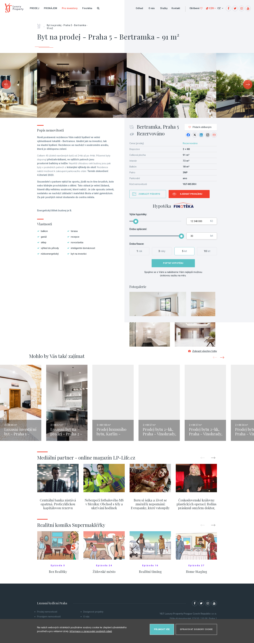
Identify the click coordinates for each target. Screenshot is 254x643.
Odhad (139, 8)
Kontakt (176, 8)
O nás (152, 8)
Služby (163, 8)
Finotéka (87, 8)
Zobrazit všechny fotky (202, 353)
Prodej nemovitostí (47, 614)
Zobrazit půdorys (149, 194)
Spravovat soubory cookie (196, 628)
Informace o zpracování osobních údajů (90, 629)
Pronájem (50, 8)
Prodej (34, 8)
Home (40, 25)
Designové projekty (93, 614)
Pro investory (70, 8)
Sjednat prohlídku (191, 194)
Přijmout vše (162, 628)
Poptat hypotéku (173, 263)
